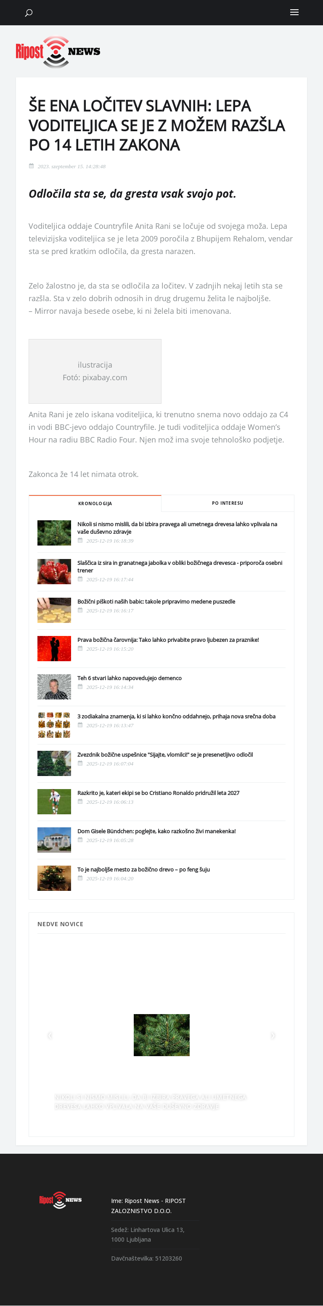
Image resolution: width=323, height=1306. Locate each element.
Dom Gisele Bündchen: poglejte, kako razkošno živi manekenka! (156, 831)
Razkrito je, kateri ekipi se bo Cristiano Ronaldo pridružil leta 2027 (158, 793)
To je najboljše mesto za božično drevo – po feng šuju (143, 869)
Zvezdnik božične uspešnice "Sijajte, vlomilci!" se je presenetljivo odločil (165, 754)
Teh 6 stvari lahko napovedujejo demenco (129, 678)
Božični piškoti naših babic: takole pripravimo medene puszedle (156, 601)
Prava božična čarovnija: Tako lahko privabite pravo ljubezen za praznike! (168, 640)
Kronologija (95, 503)
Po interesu (227, 503)
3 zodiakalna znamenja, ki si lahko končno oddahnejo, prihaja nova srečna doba (176, 716)
